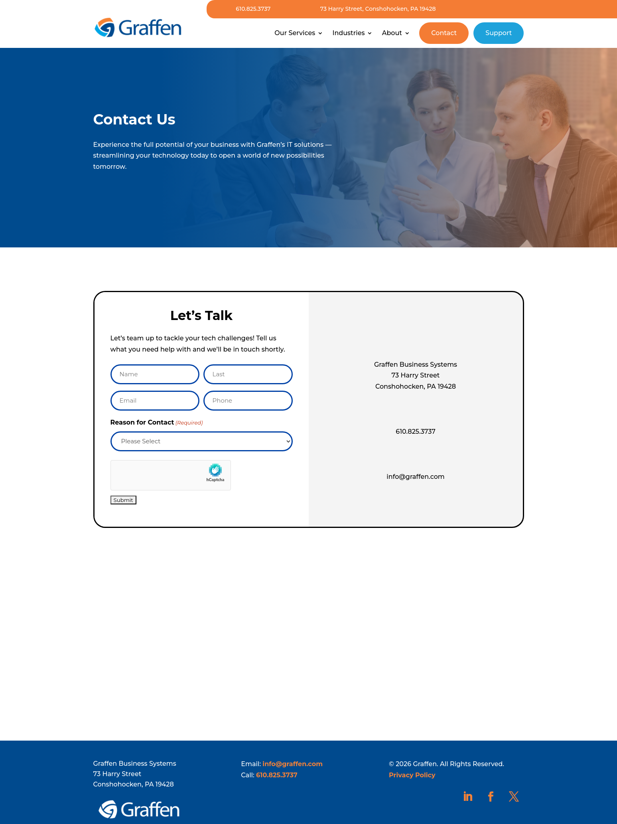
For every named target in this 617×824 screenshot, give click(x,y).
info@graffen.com (292, 764)
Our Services (294, 33)
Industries (348, 33)
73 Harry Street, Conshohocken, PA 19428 (378, 8)
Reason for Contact (156, 422)
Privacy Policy (412, 775)
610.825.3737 (253, 8)
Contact (444, 33)
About (392, 33)
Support (498, 33)
